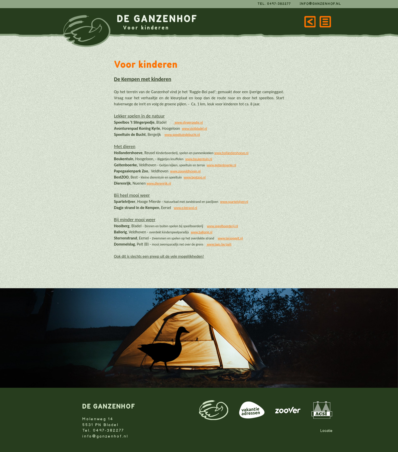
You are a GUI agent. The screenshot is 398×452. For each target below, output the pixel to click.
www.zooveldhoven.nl (185, 171)
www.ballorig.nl (201, 232)
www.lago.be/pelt (218, 244)
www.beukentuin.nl (198, 159)
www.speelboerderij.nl (222, 226)
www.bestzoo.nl (195, 177)
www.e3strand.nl (185, 208)
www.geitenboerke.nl (221, 165)
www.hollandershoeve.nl (231, 153)
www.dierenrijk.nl (158, 183)
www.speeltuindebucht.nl (182, 135)
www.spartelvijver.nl (234, 202)
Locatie (326, 431)
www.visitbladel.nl (194, 128)
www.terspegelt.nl (230, 238)
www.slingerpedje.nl (189, 122)
